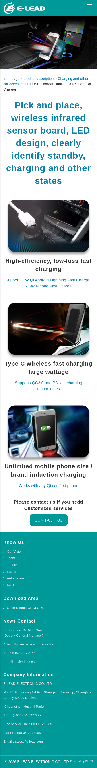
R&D (10, 585)
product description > (40, 79)
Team (11, 558)
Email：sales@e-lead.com (23, 741)
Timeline (13, 565)
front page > (13, 79)
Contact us (49, 520)
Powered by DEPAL (82, 761)
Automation (15, 578)
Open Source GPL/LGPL (25, 608)
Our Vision (15, 551)
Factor (12, 571)
